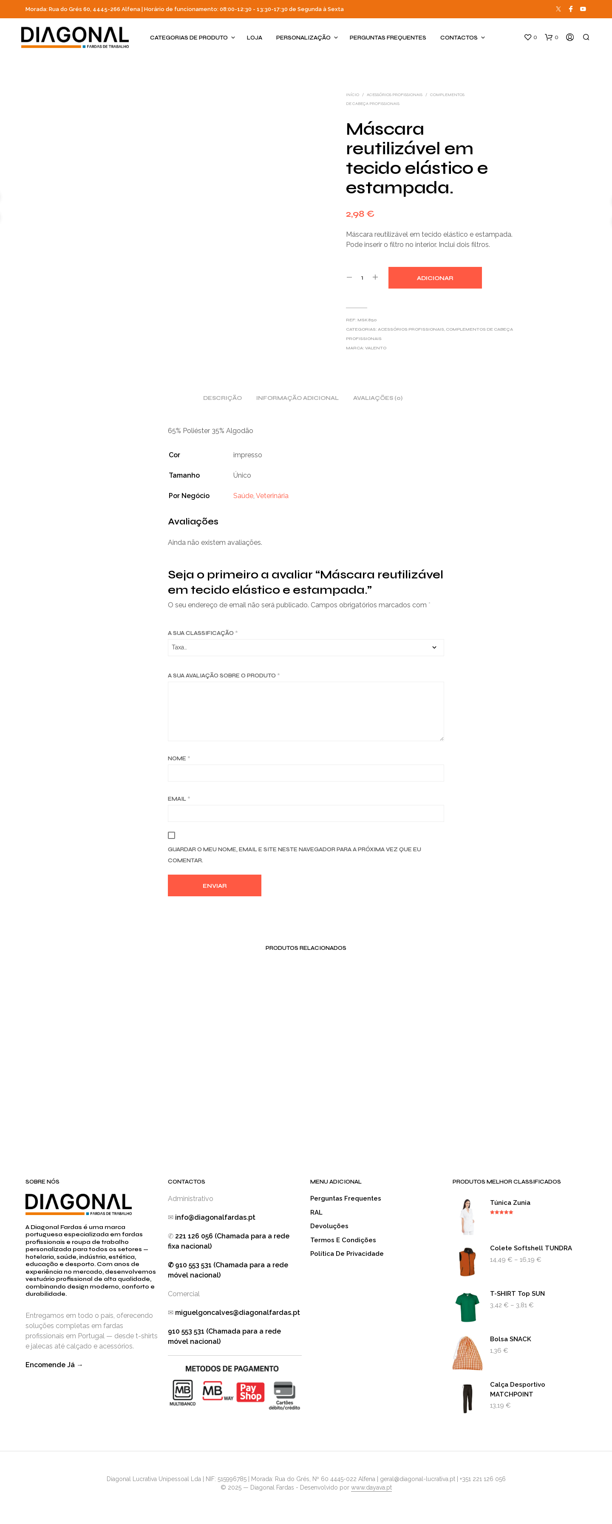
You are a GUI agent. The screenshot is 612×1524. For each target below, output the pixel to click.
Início (352, 94)
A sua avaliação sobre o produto (224, 675)
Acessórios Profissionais (394, 94)
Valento (375, 348)
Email (179, 799)
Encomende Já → (54, 1365)
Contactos (459, 37)
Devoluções (329, 1226)
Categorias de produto (189, 37)
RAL (316, 1212)
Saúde (243, 496)
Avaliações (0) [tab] (377, 398)
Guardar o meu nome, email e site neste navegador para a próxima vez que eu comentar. (294, 855)
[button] (530, 37)
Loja (254, 37)
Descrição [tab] (222, 398)
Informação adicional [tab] (297, 398)
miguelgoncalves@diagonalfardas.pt (237, 1313)
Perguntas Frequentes (388, 37)
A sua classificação (203, 633)
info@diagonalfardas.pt (215, 1217)
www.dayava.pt (371, 1487)
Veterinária (272, 496)
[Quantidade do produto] (362, 277)
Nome (179, 758)
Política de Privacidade (347, 1254)
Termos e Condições (343, 1240)
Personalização (303, 37)
